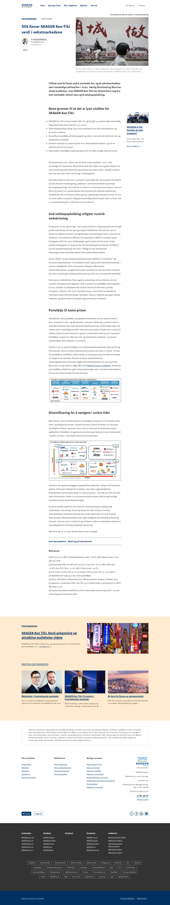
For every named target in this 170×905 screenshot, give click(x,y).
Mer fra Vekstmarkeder (35, 664)
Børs (127, 863)
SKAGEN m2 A (47, 847)
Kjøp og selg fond (93, 767)
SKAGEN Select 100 (28, 837)
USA (112, 877)
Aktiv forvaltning (76, 863)
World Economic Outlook (98, 365)
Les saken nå (45, 646)
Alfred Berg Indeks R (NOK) (117, 837)
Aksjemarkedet (45, 863)
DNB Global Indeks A (115, 849)
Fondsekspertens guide (54, 867)
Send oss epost (142, 799)
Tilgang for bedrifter (94, 771)
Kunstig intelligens (39, 872)
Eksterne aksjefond (29, 777)
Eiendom (137, 863)
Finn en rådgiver (134, 146)
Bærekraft (118, 863)
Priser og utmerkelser (129, 872)
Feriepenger (37, 867)
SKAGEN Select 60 (27, 844)
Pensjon (85, 872)
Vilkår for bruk (141, 898)
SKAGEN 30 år (54, 877)
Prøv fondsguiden (60, 764)
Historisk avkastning (61, 771)
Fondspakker (26, 764)
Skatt (65, 877)
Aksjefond (25, 767)
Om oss (94, 5)
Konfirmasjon (130, 867)
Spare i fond (76, 877)
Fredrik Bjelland (39, 39)
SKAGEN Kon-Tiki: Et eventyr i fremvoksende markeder (79, 697)
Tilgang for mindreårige (95, 774)
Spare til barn (89, 877)
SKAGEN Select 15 (27, 850)
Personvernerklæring (127, 898)
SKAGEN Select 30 (27, 847)
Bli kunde (26, 813)
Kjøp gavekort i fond (94, 764)
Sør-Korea (102, 877)
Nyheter (83, 5)
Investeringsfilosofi (98, 867)
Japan (111, 867)
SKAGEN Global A (48, 837)
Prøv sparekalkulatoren (62, 767)
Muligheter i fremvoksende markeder (40, 696)
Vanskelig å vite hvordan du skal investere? (135, 130)
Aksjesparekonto (60, 863)
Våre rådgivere (70, 5)
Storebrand (91, 833)
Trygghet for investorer (95, 787)
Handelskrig (71, 867)
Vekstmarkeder (29, 18)
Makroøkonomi (55, 872)
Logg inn (38, 813)
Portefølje (114, 872)
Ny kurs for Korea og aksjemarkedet (126, 696)
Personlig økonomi (99, 872)
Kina (119, 867)
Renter (43, 877)
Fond (42, 5)
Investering (83, 867)
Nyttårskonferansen (71, 872)
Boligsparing (105, 863)
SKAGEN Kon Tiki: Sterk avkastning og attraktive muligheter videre (49, 635)
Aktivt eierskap (91, 863)
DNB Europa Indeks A (115, 840)
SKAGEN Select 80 (27, 840)
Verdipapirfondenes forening (97, 777)
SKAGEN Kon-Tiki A (49, 840)
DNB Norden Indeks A (115, 853)
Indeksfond (26, 774)
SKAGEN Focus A (48, 844)
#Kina (25, 49)
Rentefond (25, 771)
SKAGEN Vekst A (48, 850)
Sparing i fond (54, 5)
